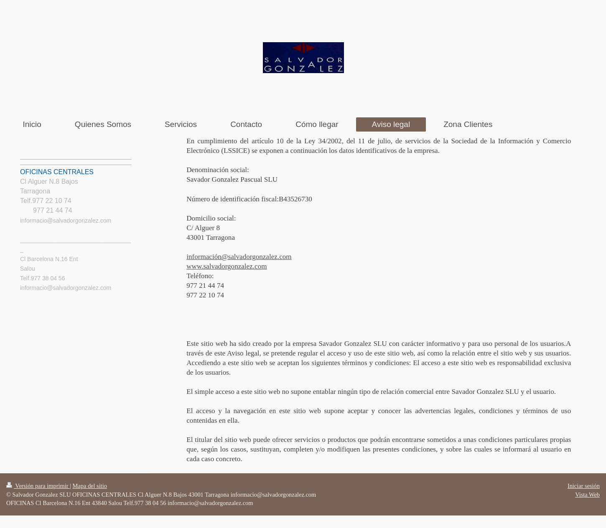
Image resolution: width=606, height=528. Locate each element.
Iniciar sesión (584, 485)
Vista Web (587, 494)
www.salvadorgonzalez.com (226, 266)
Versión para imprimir (38, 485)
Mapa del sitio (90, 485)
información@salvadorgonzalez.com (238, 257)
